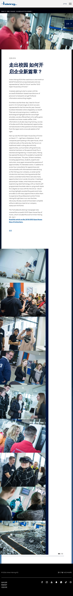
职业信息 (13, 11)
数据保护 (4, 585)
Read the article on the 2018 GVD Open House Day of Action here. (25, 220)
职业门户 (3, 11)
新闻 (8, 11)
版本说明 (4, 582)
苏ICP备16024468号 (65, 572)
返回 (10, 230)
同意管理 (4, 587)
